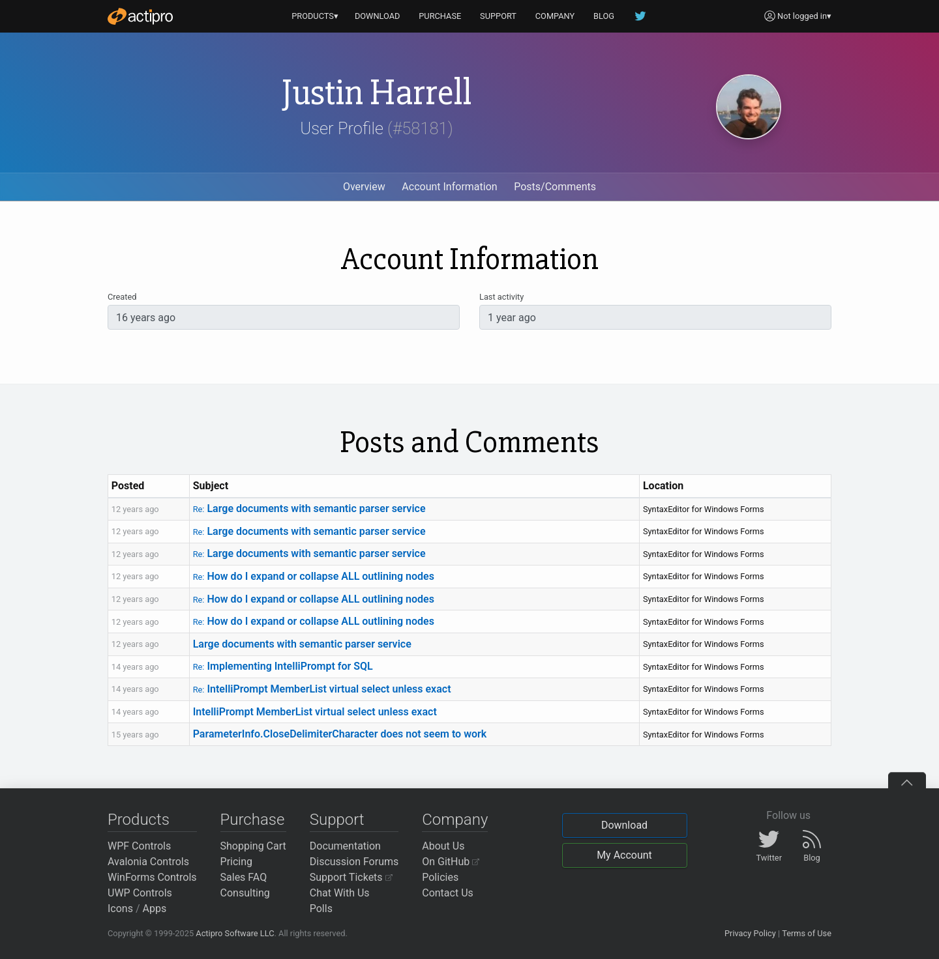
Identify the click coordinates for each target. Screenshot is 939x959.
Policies (440, 877)
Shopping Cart (253, 846)
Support (337, 819)
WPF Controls (139, 846)
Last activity (501, 297)
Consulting (245, 893)
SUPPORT (498, 16)
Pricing (236, 861)
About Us (443, 846)
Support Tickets (351, 877)
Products (139, 819)
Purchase (252, 819)
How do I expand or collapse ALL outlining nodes (313, 576)
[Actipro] (140, 16)
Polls (321, 908)
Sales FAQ (243, 877)
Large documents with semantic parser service (309, 508)
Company (455, 819)
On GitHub (450, 861)
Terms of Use (806, 933)
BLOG (603, 16)
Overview (364, 186)
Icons (120, 908)
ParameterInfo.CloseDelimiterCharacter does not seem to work (340, 734)
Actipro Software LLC (235, 933)
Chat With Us (340, 893)
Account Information (449, 186)
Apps (155, 908)
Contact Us (447, 893)
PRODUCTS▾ (314, 16)
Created (122, 297)
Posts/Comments (555, 186)
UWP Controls (140, 893)
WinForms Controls (152, 877)
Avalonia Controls (148, 861)
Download (624, 825)
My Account (624, 855)
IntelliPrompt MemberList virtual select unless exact (322, 689)
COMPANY (555, 16)
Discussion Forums (354, 861)
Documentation (345, 846)
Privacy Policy (750, 933)
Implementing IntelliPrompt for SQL (283, 666)
